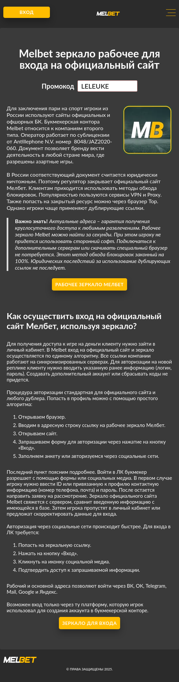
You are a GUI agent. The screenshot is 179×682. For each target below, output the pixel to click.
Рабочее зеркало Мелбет (89, 284)
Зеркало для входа (89, 623)
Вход (27, 12)
